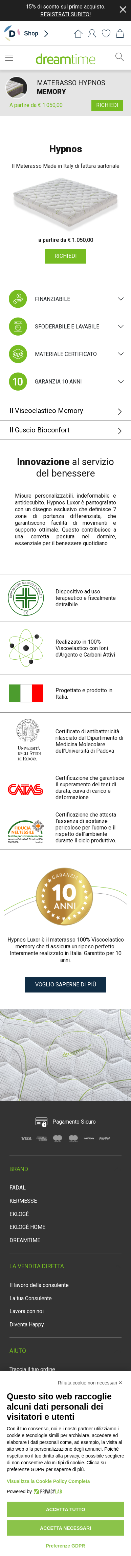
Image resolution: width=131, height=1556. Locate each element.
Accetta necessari (65, 1528)
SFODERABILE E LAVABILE (53, 327)
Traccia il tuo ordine (32, 1369)
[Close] (123, 9)
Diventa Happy (26, 1324)
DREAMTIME (24, 1240)
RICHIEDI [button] (107, 105)
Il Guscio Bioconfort (65, 430)
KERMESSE (23, 1201)
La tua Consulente (30, 1298)
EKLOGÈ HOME (27, 1227)
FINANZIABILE (38, 299)
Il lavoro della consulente (39, 1285)
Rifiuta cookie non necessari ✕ (90, 1382)
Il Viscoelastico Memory (65, 411)
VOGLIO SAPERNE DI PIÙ (65, 984)
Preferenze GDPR (65, 1546)
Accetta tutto (65, 1509)
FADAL (17, 1187)
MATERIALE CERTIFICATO (52, 354)
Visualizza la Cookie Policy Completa (48, 1481)
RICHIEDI (65, 256)
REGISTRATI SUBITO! (65, 14)
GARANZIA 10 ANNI (44, 382)
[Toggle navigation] (11, 57)
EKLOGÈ (19, 1214)
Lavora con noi (26, 1311)
